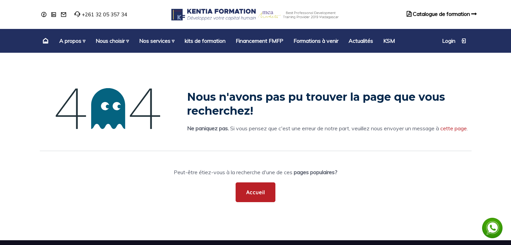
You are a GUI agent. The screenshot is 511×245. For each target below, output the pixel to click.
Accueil (255, 192)
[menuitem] (44, 41)
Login (454, 40)
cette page (453, 128)
